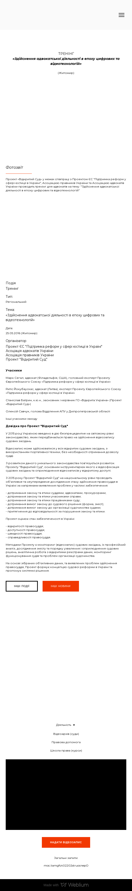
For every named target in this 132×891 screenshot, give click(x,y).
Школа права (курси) (66, 750)
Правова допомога (66, 742)
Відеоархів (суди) (66, 734)
